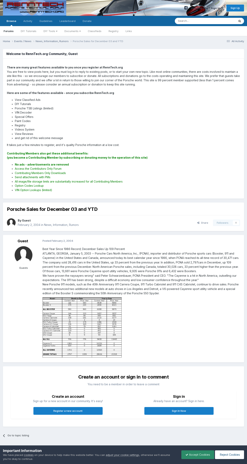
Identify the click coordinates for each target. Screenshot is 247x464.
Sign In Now (179, 410)
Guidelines (45, 21)
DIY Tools (50, 31)
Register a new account (67, 410)
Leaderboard (68, 21)
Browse (11, 22)
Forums (9, 31)
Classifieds (94, 31)
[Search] (195, 21)
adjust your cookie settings (122, 454)
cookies (29, 454)
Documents (72, 31)
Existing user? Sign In (207, 8)
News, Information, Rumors (61, 224)
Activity (27, 21)
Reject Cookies (229, 454)
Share (202, 222)
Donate (87, 21)
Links (129, 31)
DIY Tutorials (28, 31)
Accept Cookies (197, 454)
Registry (113, 31)
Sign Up (235, 7)
